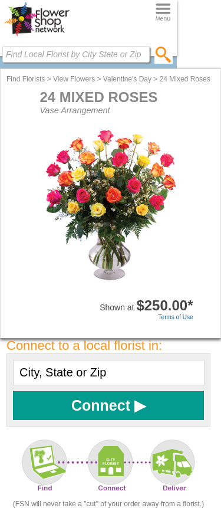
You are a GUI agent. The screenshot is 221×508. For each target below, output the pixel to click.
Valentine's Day (127, 79)
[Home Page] (37, 36)
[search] (163, 54)
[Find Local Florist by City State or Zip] (76, 54)
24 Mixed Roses (185, 79)
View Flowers (74, 79)
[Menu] (163, 12)
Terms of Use (176, 317)
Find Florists (25, 79)
